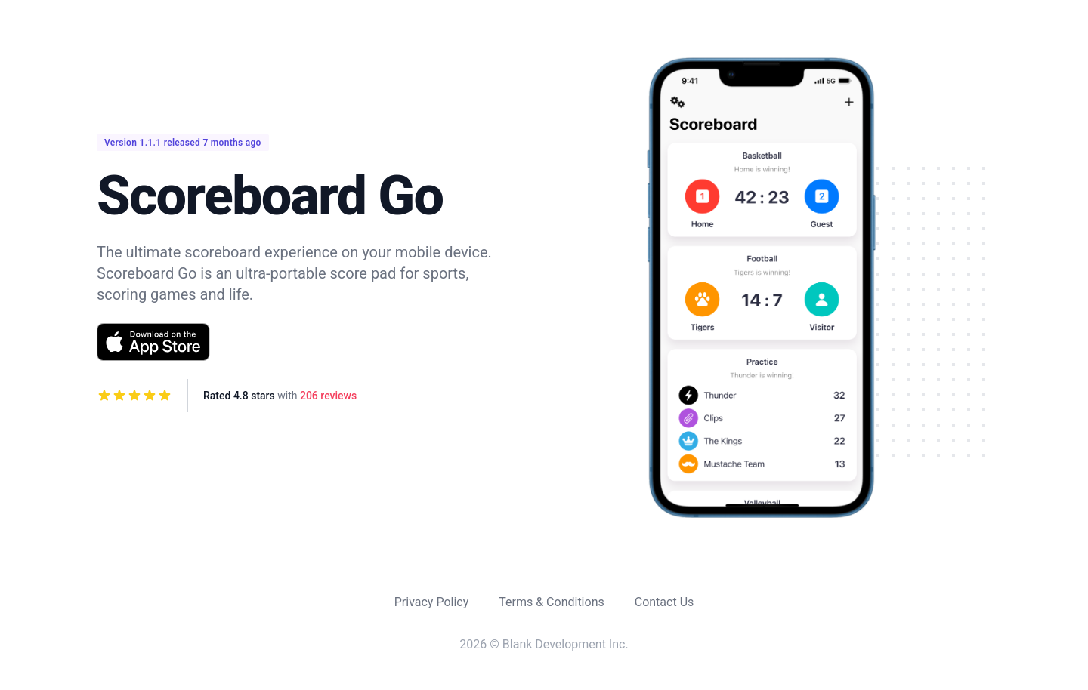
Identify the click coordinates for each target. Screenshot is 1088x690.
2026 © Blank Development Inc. (543, 644)
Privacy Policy (431, 602)
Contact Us (664, 602)
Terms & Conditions (551, 602)
